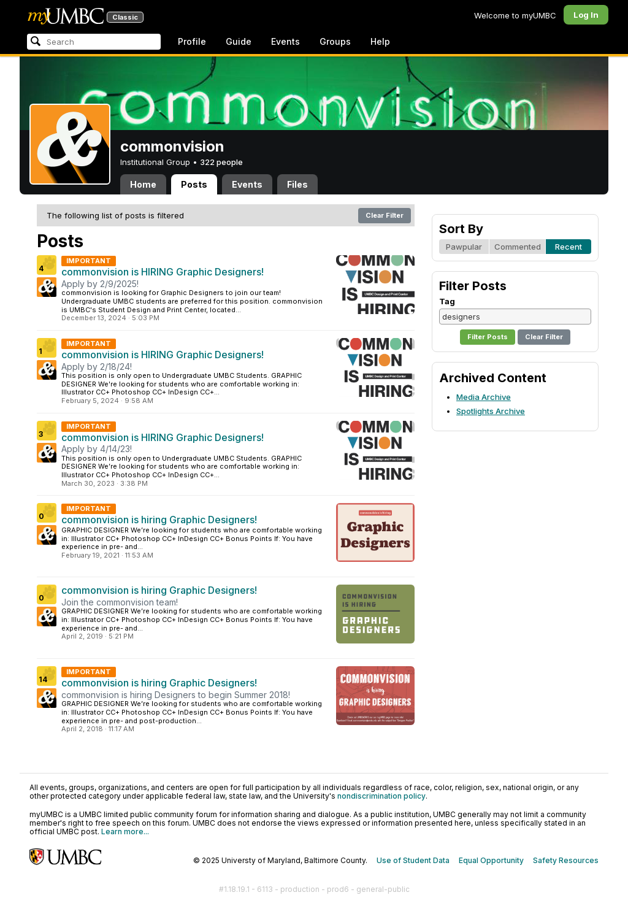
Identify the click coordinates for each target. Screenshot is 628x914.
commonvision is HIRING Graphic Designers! (162, 272)
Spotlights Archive (490, 411)
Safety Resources (566, 860)
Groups (335, 41)
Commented (517, 247)
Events (285, 41)
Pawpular (464, 247)
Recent (568, 247)
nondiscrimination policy (381, 796)
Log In (586, 15)
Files (297, 184)
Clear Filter (385, 215)
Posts (194, 184)
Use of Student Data (413, 860)
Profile (192, 41)
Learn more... (125, 831)
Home (143, 184)
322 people (221, 162)
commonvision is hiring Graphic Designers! (159, 519)
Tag (447, 301)
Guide (238, 41)
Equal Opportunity (491, 860)
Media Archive (483, 397)
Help (380, 41)
